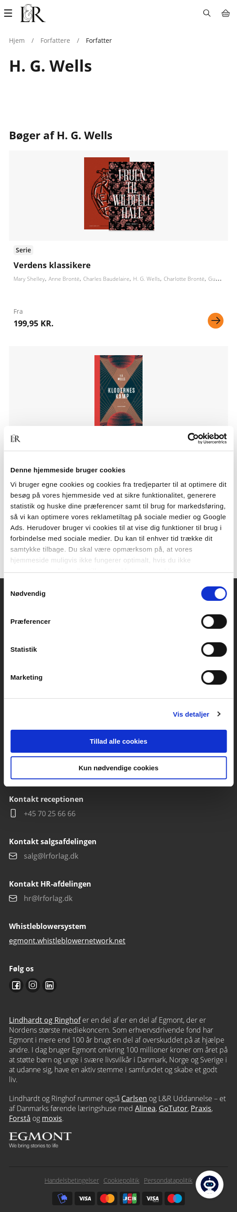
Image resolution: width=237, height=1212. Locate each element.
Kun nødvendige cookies (119, 768)
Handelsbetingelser (72, 1180)
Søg (207, 13)
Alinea (145, 1108)
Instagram (33, 985)
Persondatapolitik (168, 1180)
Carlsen (134, 1098)
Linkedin (49, 985)
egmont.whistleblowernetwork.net (67, 941)
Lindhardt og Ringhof (44, 1020)
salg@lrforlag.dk (51, 856)
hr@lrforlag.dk (48, 898)
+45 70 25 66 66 (50, 814)
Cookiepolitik (121, 1180)
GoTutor (173, 1108)
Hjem (17, 40)
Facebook (16, 985)
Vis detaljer (191, 714)
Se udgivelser (118, 243)
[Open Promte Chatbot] (210, 1184)
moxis (52, 1118)
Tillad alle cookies (118, 741)
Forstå (20, 1118)
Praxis (201, 1108)
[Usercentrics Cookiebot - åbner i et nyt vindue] (187, 438)
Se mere (216, 321)
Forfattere (55, 40)
